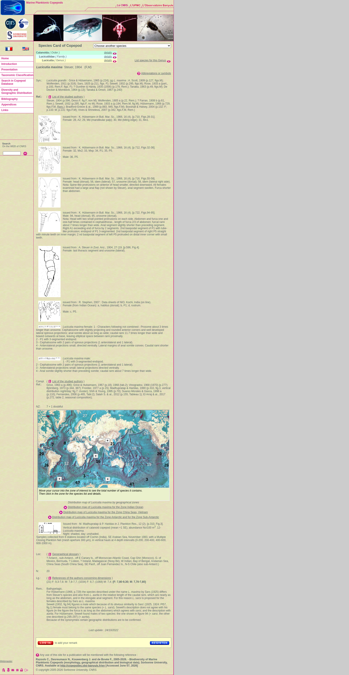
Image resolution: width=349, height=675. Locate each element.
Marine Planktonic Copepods (44, 2)
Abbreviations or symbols (156, 73)
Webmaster (6, 661)
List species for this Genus (150, 60)
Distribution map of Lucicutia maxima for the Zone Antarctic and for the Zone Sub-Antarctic (105, 517)
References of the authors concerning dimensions (81, 578)
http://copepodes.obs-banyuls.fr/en (82, 665)
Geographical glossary (65, 554)
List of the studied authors (67, 96)
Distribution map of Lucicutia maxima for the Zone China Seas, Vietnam (105, 512)
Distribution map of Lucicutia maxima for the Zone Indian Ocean (105, 507)
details (108, 52)
